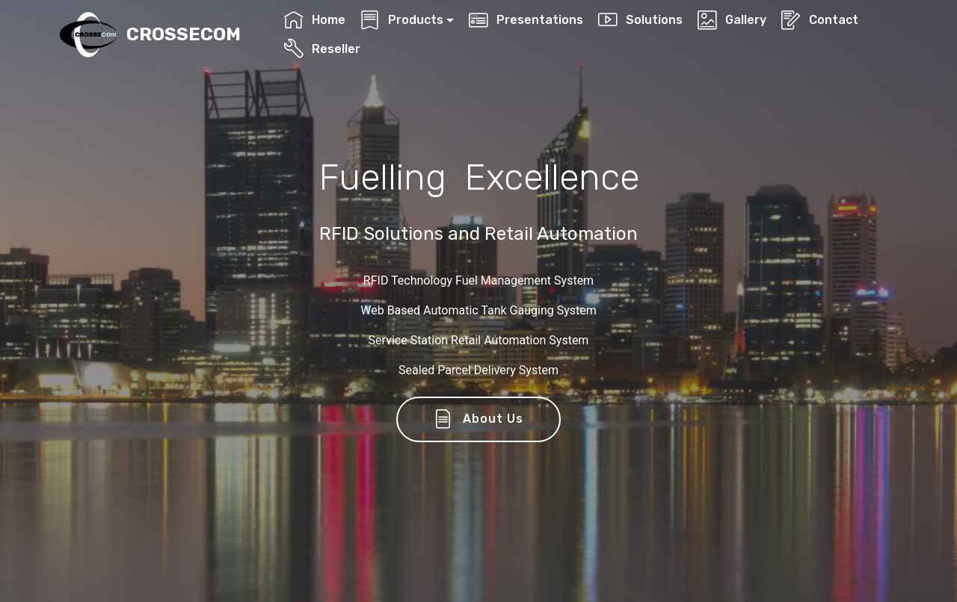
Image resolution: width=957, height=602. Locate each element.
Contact (819, 20)
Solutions (640, 20)
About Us (479, 419)
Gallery (732, 20)
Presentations (525, 20)
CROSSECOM (183, 35)
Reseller (322, 49)
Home (314, 20)
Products (401, 20)
